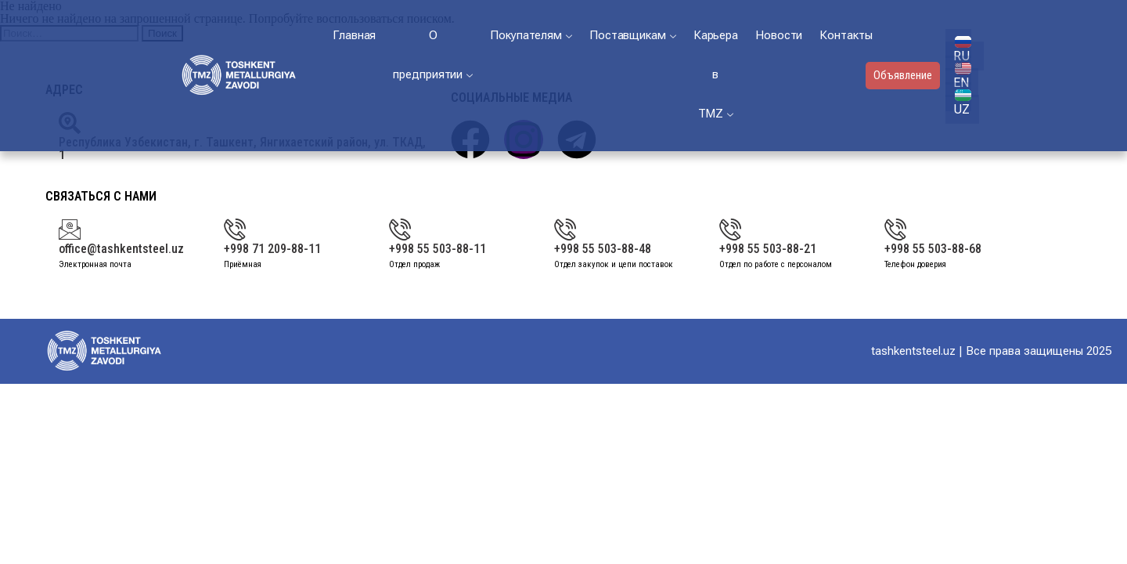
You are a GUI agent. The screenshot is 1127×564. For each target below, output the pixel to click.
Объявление (902, 75)
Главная (354, 35)
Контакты (845, 35)
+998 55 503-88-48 (602, 248)
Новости (778, 35)
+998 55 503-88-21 (767, 248)
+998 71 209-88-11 (272, 248)
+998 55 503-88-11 (437, 248)
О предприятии (433, 54)
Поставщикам (632, 35)
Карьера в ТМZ (715, 74)
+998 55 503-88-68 (932, 248)
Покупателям (531, 35)
